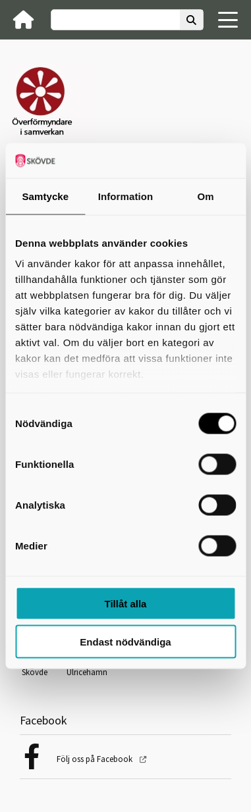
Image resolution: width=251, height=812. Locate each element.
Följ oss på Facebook (95, 759)
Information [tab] (125, 195)
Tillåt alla (126, 603)
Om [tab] (206, 195)
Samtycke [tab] (45, 195)
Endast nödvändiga (125, 641)
